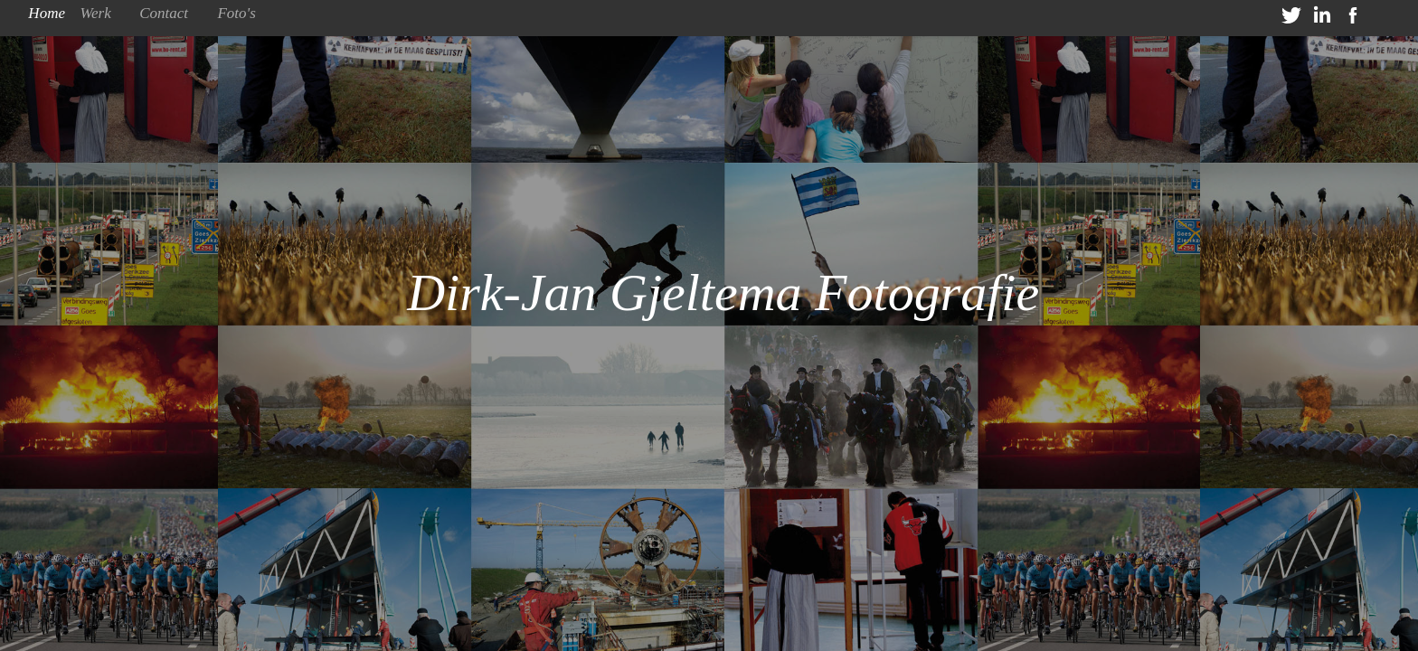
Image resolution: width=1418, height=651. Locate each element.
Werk (95, 13)
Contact (163, 13)
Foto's (236, 13)
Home (46, 13)
